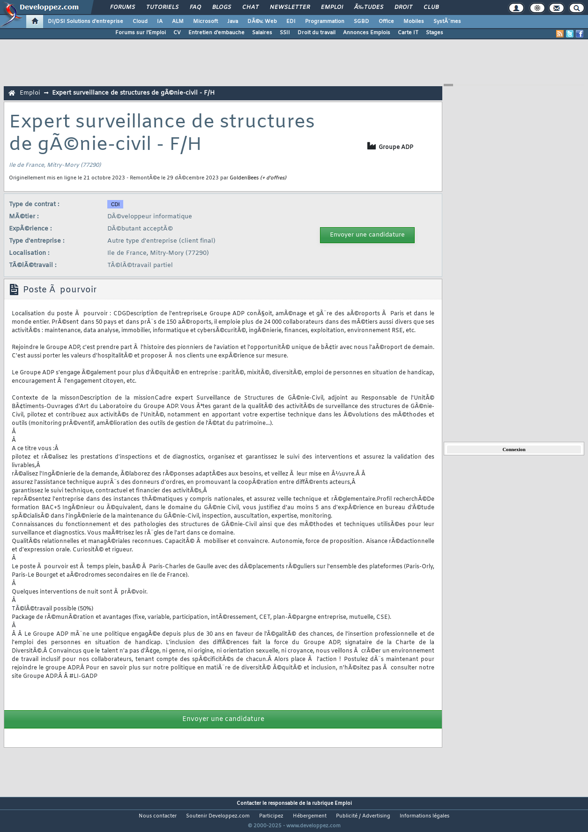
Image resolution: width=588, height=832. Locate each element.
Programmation (324, 21)
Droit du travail (316, 33)
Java (232, 21)
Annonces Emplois (366, 33)
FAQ (195, 7)
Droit (403, 7)
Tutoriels (162, 7)
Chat (250, 7)
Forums (122, 7)
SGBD (361, 21)
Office (386, 21)
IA (160, 21)
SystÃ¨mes (447, 21)
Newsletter (290, 7)
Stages (434, 33)
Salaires (262, 33)
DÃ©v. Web (262, 21)
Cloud (140, 21)
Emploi (332, 7)
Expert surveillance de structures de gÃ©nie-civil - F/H (133, 93)
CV (177, 33)
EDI (291, 21)
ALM (178, 21)
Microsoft (205, 21)
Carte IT (408, 33)
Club (431, 7)
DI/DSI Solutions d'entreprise (85, 21)
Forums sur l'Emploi (140, 33)
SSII (285, 33)
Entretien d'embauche (216, 33)
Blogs (221, 7)
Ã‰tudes (368, 7)
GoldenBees (244, 178)
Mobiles (413, 21)
